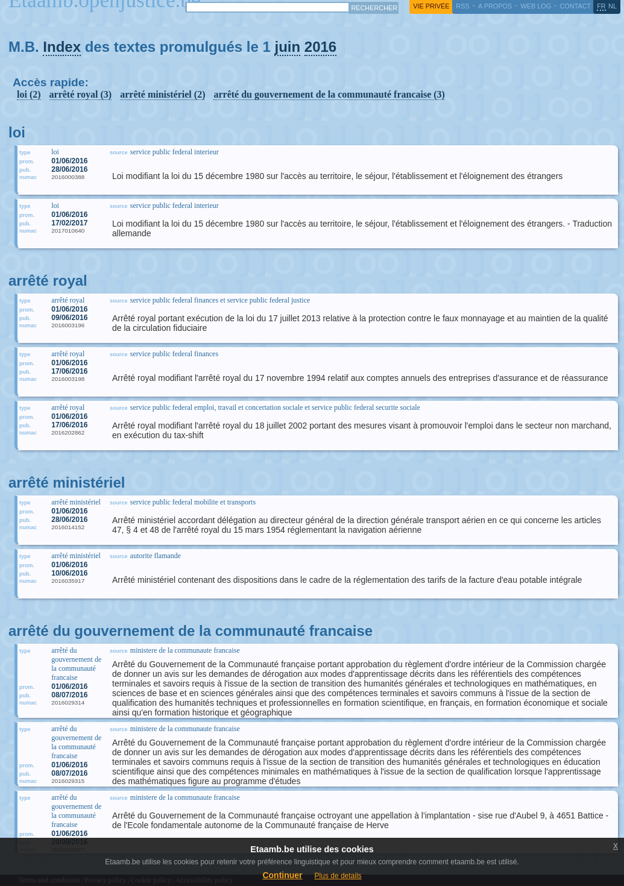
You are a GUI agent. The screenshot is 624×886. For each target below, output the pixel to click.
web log (535, 6)
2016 (320, 47)
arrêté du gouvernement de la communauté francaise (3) (328, 94)
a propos (495, 6)
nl (612, 6)
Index (62, 47)
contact (575, 6)
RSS (462, 6)
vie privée (431, 6)
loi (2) (29, 94)
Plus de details (338, 876)
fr (601, 6)
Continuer (282, 875)
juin (287, 47)
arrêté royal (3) (80, 94)
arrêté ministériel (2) (162, 94)
